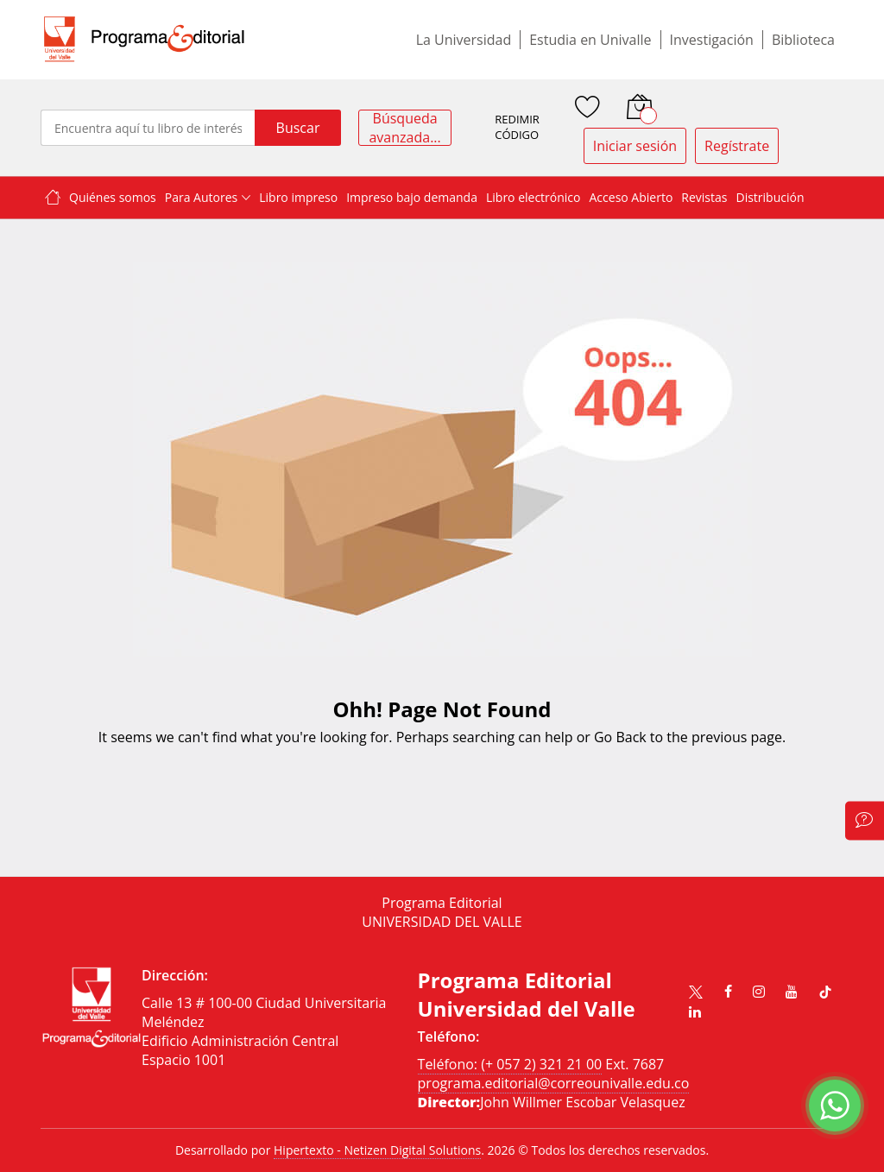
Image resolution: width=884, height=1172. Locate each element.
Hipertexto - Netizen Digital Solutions (377, 1150)
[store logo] (144, 40)
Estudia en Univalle (590, 39)
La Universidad (464, 39)
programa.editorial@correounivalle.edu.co (554, 1083)
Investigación (712, 39)
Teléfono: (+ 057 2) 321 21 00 (510, 1064)
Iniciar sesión (635, 145)
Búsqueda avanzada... (404, 128)
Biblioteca (803, 39)
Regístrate (736, 145)
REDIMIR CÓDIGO (517, 127)
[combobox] (148, 128)
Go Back (620, 737)
